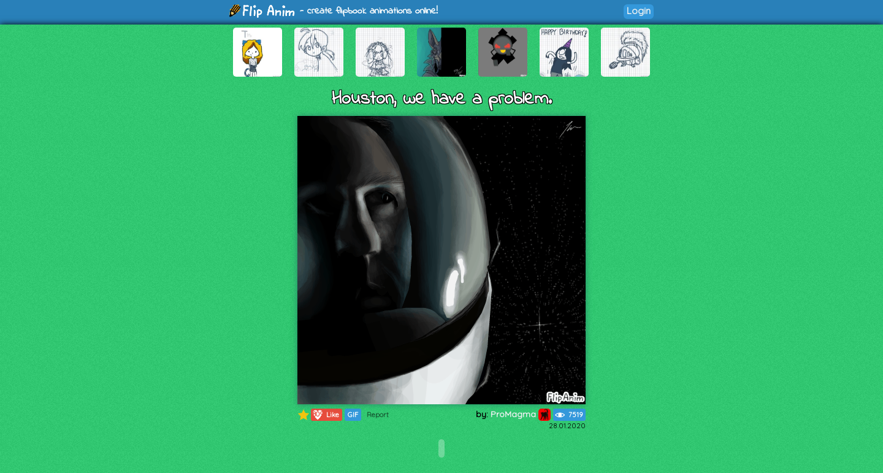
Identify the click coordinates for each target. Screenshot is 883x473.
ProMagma (521, 414)
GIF (353, 414)
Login (639, 11)
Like (325, 415)
